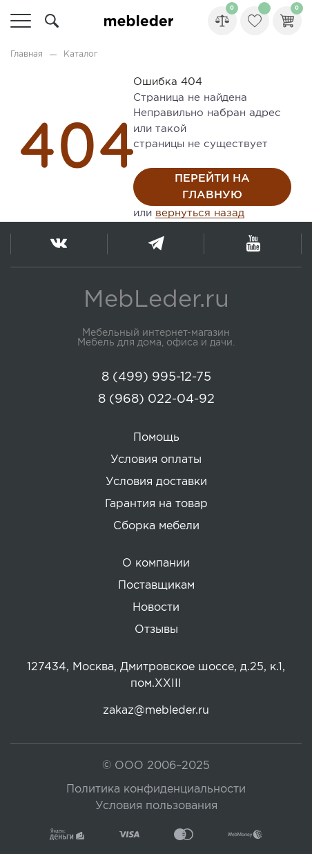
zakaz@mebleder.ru (156, 710)
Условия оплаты (156, 460)
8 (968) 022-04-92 (156, 399)
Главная (26, 54)
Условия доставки (156, 482)
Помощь (156, 438)
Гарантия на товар (156, 504)
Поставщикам (156, 585)
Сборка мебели (156, 526)
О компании (156, 563)
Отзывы (156, 630)
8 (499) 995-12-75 (156, 377)
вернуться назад (199, 213)
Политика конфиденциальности (156, 789)
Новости (156, 607)
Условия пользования (156, 806)
